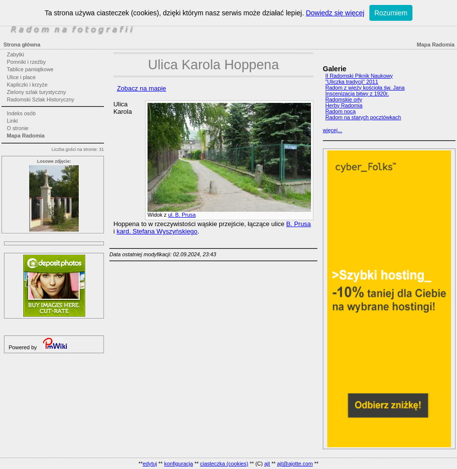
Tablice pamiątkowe (30, 69)
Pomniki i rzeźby (26, 62)
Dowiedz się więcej (335, 13)
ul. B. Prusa (182, 215)
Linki (12, 121)
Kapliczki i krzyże (27, 85)
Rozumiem (390, 13)
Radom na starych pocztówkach (363, 117)
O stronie (18, 128)
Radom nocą (340, 111)
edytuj (150, 464)
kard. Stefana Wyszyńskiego (156, 231)
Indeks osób (21, 113)
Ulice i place (21, 77)
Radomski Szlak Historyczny (40, 99)
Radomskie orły (343, 99)
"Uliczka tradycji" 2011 (351, 82)
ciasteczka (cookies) (224, 464)
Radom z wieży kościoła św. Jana (365, 88)
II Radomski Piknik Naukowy (359, 76)
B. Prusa (298, 224)
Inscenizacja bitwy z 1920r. (357, 93)
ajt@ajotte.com (295, 464)
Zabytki (15, 54)
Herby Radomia (343, 105)
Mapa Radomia (26, 136)
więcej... (332, 130)
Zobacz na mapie (141, 88)
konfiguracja (178, 464)
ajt (267, 464)
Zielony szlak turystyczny (36, 92)
